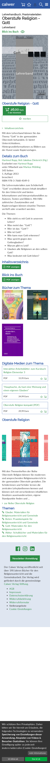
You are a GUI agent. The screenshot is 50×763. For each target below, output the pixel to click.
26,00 (14, 111)
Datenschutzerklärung (21, 595)
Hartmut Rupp (9, 160)
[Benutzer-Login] (35, 5)
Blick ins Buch (13, 31)
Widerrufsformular (19, 602)
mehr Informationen (37, 753)
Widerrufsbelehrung (20, 598)
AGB (11, 588)
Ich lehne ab (13, 759)
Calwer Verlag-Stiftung (16, 583)
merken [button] (27, 118)
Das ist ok (36, 759)
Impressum (15, 592)
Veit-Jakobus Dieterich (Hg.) (33, 160)
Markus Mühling (32, 166)
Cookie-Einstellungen (20, 609)
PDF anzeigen (11, 266)
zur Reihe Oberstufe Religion (19, 503)
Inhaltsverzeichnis (14, 128)
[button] (41, 378)
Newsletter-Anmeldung (25, 558)
